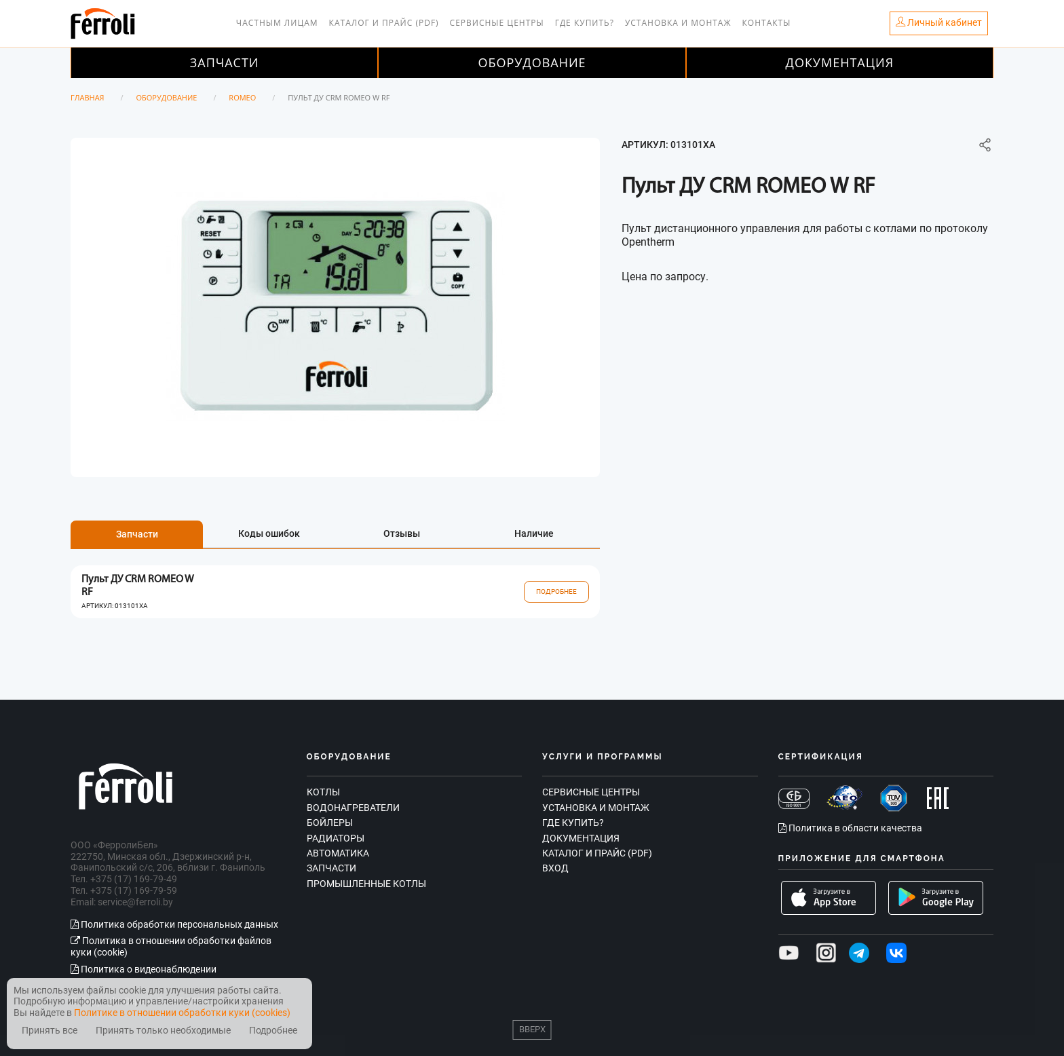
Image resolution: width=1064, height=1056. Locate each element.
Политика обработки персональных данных (174, 924)
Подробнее (556, 591)
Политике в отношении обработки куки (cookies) (182, 1012)
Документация (840, 62)
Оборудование (532, 62)
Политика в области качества (850, 828)
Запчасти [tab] (137, 534)
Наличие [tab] (534, 533)
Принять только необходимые (163, 1030)
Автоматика (338, 853)
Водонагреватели (353, 807)
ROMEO (242, 97)
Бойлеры (330, 822)
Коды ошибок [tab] (269, 533)
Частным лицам (277, 23)
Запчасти (224, 62)
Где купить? (584, 23)
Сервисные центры (497, 23)
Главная (87, 97)
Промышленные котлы (366, 883)
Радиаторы (335, 838)
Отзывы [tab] (401, 533)
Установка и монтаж (678, 23)
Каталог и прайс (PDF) (384, 23)
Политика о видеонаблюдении (143, 969)
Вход (555, 868)
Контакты (766, 23)
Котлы (323, 792)
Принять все (49, 1030)
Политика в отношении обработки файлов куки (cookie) (171, 946)
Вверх (532, 1029)
